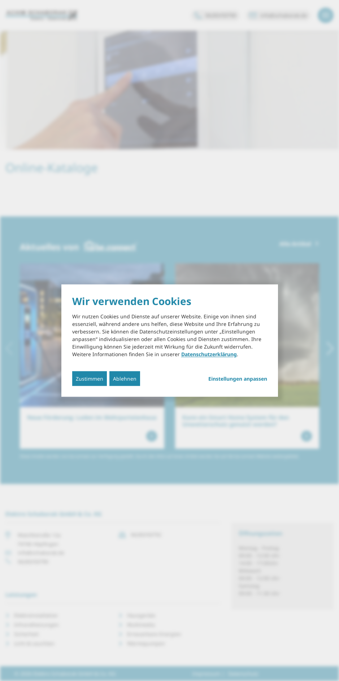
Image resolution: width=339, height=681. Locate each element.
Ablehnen (124, 378)
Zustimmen (89, 378)
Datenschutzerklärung (209, 354)
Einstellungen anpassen (237, 378)
